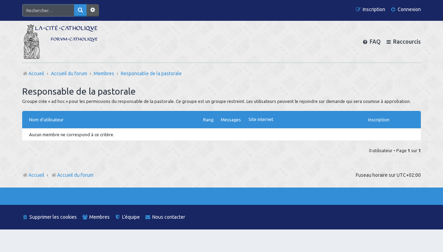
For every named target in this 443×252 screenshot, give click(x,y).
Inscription (378, 119)
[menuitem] (405, 9)
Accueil (36, 175)
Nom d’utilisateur (46, 119)
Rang (208, 119)
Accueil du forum (72, 175)
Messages (231, 119)
